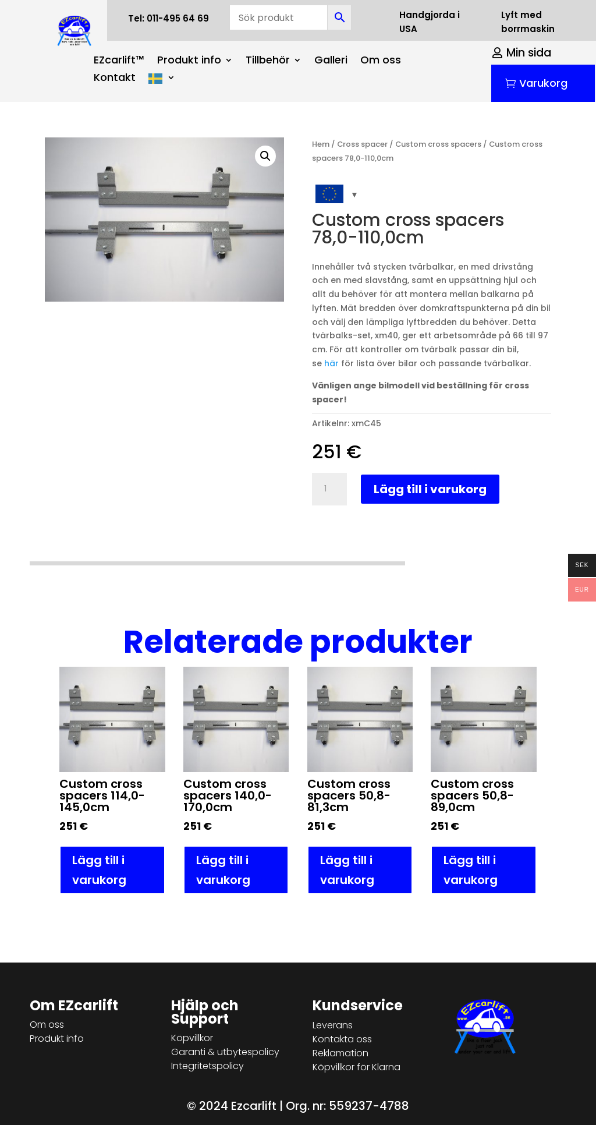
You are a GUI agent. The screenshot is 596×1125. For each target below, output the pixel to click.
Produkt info (189, 61)
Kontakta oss (342, 1039)
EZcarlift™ (119, 61)
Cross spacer (362, 144)
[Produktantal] (329, 489)
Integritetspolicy (207, 1066)
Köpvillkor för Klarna (356, 1067)
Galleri (330, 61)
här (331, 363)
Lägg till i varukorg (430, 489)
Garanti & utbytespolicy (225, 1052)
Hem (320, 144)
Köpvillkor (192, 1038)
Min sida (528, 53)
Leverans (333, 1025)
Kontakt (115, 78)
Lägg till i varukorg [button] (99, 870)
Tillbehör (268, 61)
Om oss (380, 61)
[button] (265, 156)
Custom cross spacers (438, 144)
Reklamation (340, 1053)
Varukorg (543, 83)
